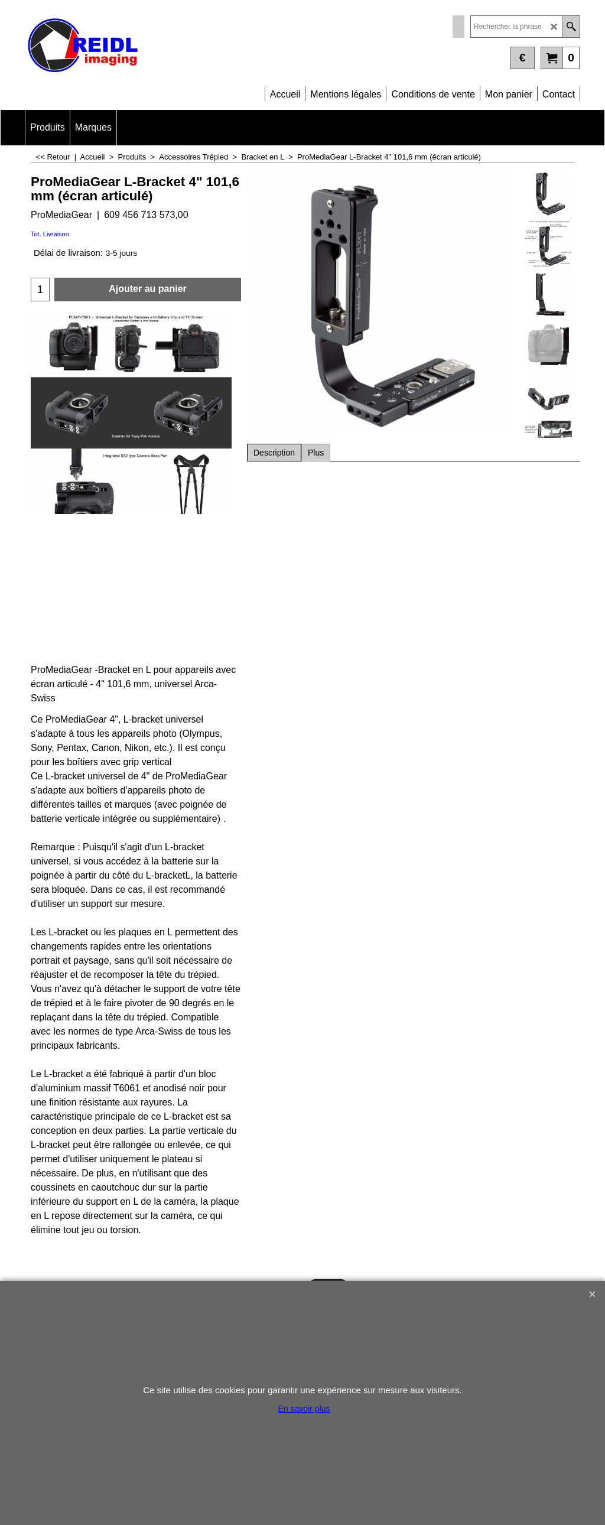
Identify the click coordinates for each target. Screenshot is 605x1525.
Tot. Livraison (50, 234)
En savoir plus (304, 1408)
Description (274, 452)
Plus (316, 452)
